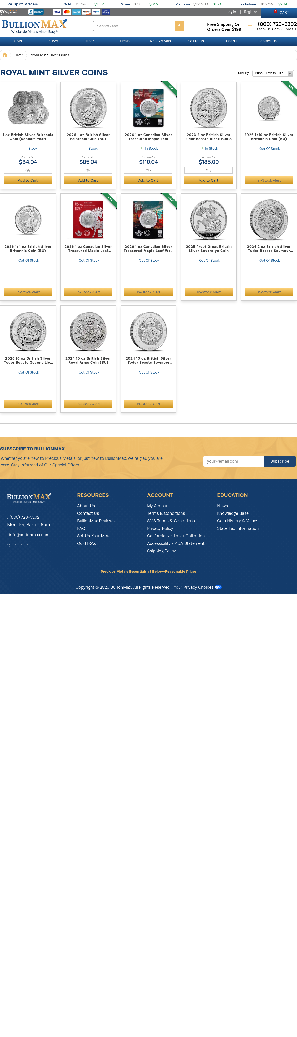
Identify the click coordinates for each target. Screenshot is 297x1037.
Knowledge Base (233, 513)
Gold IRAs (86, 543)
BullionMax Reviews (96, 521)
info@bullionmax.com (29, 535)
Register (250, 12)
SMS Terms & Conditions (171, 521)
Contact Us (267, 41)
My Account (158, 506)
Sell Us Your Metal (94, 536)
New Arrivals (160, 41)
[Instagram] (22, 546)
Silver (125, 4)
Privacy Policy (160, 528)
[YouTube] (28, 546)
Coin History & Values (237, 521)
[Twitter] (8, 546)
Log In (231, 12)
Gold (67, 4)
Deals (125, 41)
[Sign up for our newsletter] (233, 461)
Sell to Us (196, 41)
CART (281, 11)
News (222, 506)
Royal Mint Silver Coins (49, 55)
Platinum (183, 4)
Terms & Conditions (166, 513)
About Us (86, 506)
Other (89, 41)
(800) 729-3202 (23, 517)
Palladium (248, 4)
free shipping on (223, 24)
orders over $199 (224, 29)
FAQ (81, 528)
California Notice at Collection (176, 536)
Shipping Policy (161, 551)
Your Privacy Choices (198, 587)
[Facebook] (15, 546)
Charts (231, 41)
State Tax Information (238, 528)
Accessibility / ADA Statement (176, 543)
